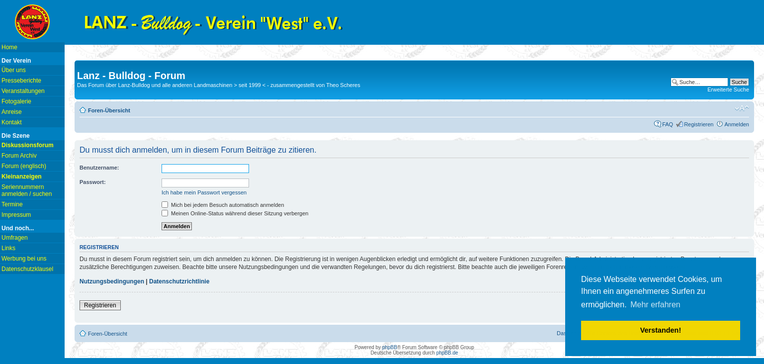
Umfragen (14, 237)
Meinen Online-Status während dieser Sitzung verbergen (235, 213)
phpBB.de (447, 353)
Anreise (11, 111)
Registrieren (698, 124)
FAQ (667, 124)
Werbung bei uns (24, 258)
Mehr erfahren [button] (655, 304)
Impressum (16, 214)
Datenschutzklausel (27, 269)
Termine (12, 204)
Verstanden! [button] (660, 330)
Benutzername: (99, 168)
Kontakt (11, 122)
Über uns (13, 70)
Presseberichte (21, 80)
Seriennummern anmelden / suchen (26, 190)
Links (8, 248)
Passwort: (93, 182)
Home (9, 47)
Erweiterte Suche (728, 89)
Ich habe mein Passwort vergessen (204, 192)
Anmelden (736, 124)
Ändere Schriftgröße (742, 108)
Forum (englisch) (23, 166)
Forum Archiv (19, 155)
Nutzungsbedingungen (112, 281)
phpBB (389, 347)
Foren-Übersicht (109, 110)
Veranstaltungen (23, 91)
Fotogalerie (16, 101)
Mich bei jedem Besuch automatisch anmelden (223, 205)
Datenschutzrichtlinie (179, 281)
